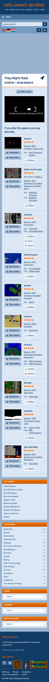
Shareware (28, 186)
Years (7, 591)
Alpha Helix (33, 397)
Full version (28, 225)
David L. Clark (34, 428)
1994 (33, 146)
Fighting (24, 543)
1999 (33, 293)
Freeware (28, 149)
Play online (14, 157)
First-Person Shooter (24, 546)
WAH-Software (35, 361)
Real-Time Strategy (24, 563)
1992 (33, 222)
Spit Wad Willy (31, 447)
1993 (33, 454)
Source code (38, 149)
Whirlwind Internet (21, 678)
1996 (33, 262)
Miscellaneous (24, 549)
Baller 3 (39, 177)
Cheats (7, 517)
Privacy (16, 672)
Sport (24, 577)
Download (13, 152)
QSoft (31, 302)
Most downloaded (11, 496)
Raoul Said (33, 464)
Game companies (11, 513)
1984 (33, 418)
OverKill (28, 214)
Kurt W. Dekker (35, 269)
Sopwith (28, 411)
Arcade (24, 532)
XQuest (27, 138)
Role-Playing (24, 566)
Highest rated (9, 500)
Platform (24, 553)
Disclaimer (26, 672)
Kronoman (33, 330)
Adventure (24, 529)
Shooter (27, 146)
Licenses (8, 605)
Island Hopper (31, 254)
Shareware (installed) (33, 183)
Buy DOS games (10, 493)
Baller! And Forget (33, 169)
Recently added (10, 503)
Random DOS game (12, 510)
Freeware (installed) (32, 296)
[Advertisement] (24, 57)
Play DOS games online (13, 490)
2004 (33, 324)
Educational (24, 536)
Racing (24, 560)
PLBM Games (34, 271)
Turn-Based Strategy (24, 583)
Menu (8, 17)
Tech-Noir (33, 229)
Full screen (26, 91)
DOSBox (31, 160)
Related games (11, 618)
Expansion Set (24, 539)
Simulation (24, 573)
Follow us (8, 656)
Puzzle (24, 556)
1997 (33, 181)
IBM (17, 650)
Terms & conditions (10, 675)
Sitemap (5, 672)
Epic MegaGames (36, 231)
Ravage (27, 382)
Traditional (24, 580)
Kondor (27, 285)
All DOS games (10, 486)
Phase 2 (28, 344)
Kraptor (28, 316)
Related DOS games (12, 507)
